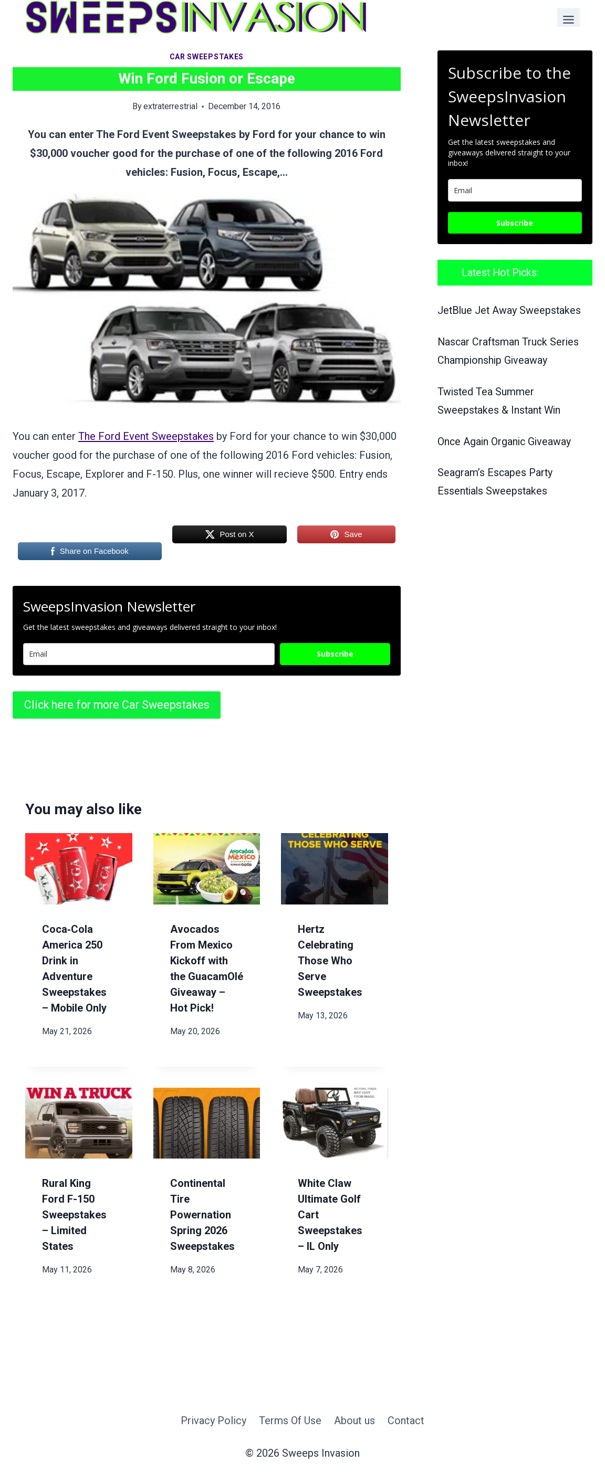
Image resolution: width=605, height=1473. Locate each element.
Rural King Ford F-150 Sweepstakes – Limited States (74, 1215)
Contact (406, 1420)
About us (354, 1420)
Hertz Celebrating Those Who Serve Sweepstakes (330, 960)
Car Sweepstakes (207, 56)
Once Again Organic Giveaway (504, 442)
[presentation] (78, 868)
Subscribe (335, 654)
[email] (515, 190)
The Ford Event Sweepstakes (146, 436)
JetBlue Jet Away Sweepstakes (509, 310)
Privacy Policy (213, 1420)
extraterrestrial (170, 106)
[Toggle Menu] (568, 17)
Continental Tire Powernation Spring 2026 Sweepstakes (202, 1215)
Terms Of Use (290, 1420)
